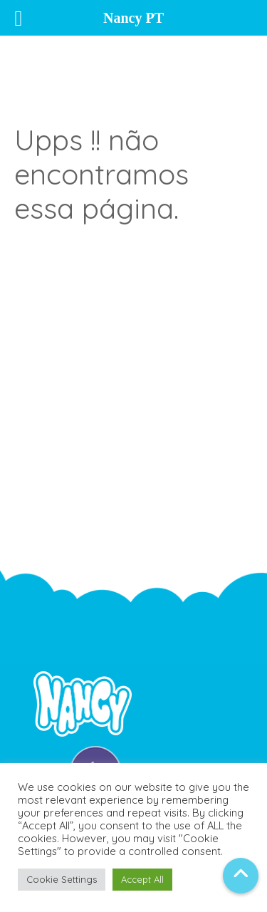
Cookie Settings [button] (61, 879)
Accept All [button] (142, 879)
